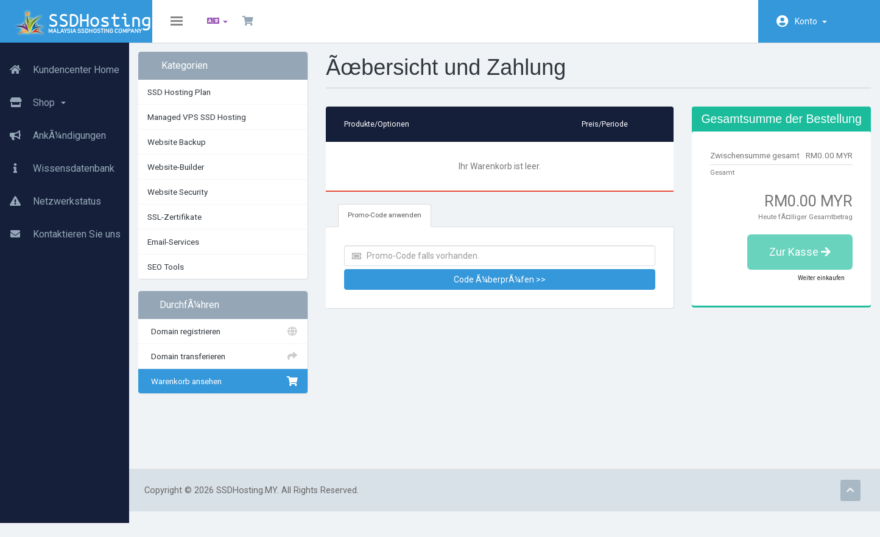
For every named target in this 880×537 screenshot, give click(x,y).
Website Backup (209, 151)
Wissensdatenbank (57, 164)
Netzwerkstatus (50, 197)
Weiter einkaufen (812, 312)
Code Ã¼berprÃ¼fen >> (512, 288)
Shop (33, 98)
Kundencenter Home (59, 65)
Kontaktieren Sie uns (60, 229)
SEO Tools (198, 276)
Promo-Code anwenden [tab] (406, 224)
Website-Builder (208, 176)
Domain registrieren (250, 340)
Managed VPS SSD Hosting (229, 126)
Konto (811, 21)
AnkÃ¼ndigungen (53, 131)
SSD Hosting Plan (211, 101)
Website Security (210, 201)
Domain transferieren (250, 365)
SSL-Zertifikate (207, 226)
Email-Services (205, 251)
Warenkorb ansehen (250, 390)
